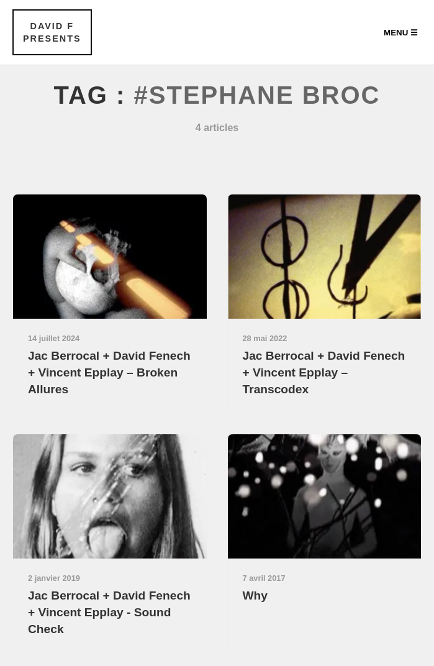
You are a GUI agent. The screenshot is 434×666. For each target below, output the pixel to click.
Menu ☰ (401, 32)
